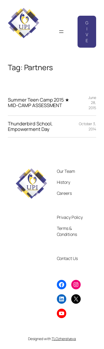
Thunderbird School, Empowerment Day (30, 126)
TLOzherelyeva (64, 338)
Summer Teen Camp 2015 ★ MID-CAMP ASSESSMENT (38, 102)
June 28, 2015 (92, 102)
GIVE (86, 31)
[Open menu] (61, 32)
